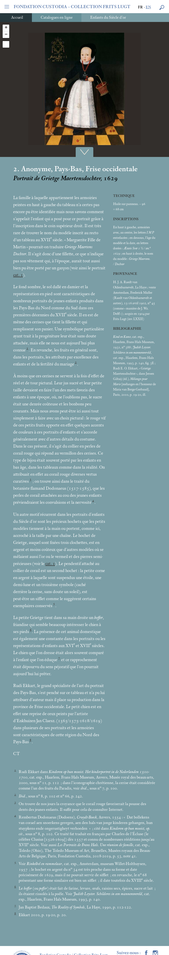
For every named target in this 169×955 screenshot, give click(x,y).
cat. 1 (18, 275)
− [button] (6, 34)
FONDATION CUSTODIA (72, 6)
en (148, 7)
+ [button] (6, 28)
